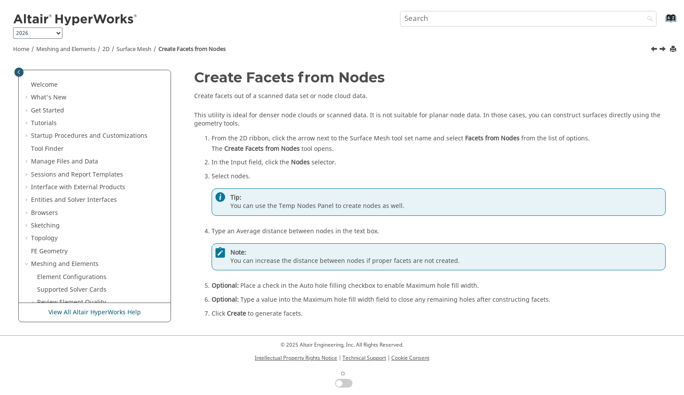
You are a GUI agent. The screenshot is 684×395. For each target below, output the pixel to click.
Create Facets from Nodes (192, 49)
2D (106, 49)
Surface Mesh (133, 49)
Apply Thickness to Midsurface (94, 129)
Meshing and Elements (66, 49)
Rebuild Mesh (69, 142)
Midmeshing (67, 104)
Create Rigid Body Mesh (84, 90)
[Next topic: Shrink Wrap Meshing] (663, 50)
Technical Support (364, 358)
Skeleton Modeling (58, 283)
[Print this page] (673, 49)
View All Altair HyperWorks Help (94, 312)
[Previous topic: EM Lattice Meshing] (654, 50)
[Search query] (528, 19)
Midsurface (65, 116)
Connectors (47, 257)
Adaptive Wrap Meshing (84, 155)
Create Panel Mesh (76, 78)
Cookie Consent (410, 358)
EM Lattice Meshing (78, 168)
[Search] (648, 19)
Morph (41, 270)
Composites (48, 244)
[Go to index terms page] (661, 22)
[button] (45, 78)
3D (41, 219)
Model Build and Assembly (70, 232)
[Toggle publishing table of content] (19, 72)
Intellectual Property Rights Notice (296, 358)
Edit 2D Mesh (62, 206)
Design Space (51, 296)
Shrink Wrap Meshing (81, 193)
